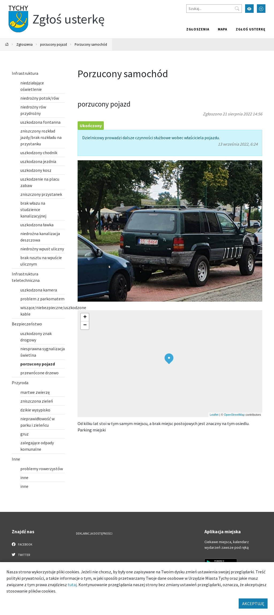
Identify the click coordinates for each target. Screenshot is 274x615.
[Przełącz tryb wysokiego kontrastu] (249, 8)
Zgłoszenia (197, 29)
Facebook (22, 544)
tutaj (72, 584)
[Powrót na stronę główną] (6, 44)
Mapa (222, 29)
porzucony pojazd (53, 44)
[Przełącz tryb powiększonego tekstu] (261, 8)
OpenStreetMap (234, 414)
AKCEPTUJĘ (253, 603)
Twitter (21, 554)
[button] (169, 358)
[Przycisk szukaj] (237, 8)
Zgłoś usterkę (250, 29)
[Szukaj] (214, 8)
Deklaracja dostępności (94, 533)
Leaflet (214, 414)
